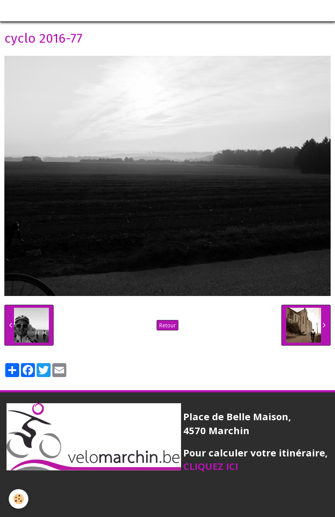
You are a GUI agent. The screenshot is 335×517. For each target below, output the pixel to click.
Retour (167, 325)
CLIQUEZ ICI (210, 466)
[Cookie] (18, 499)
